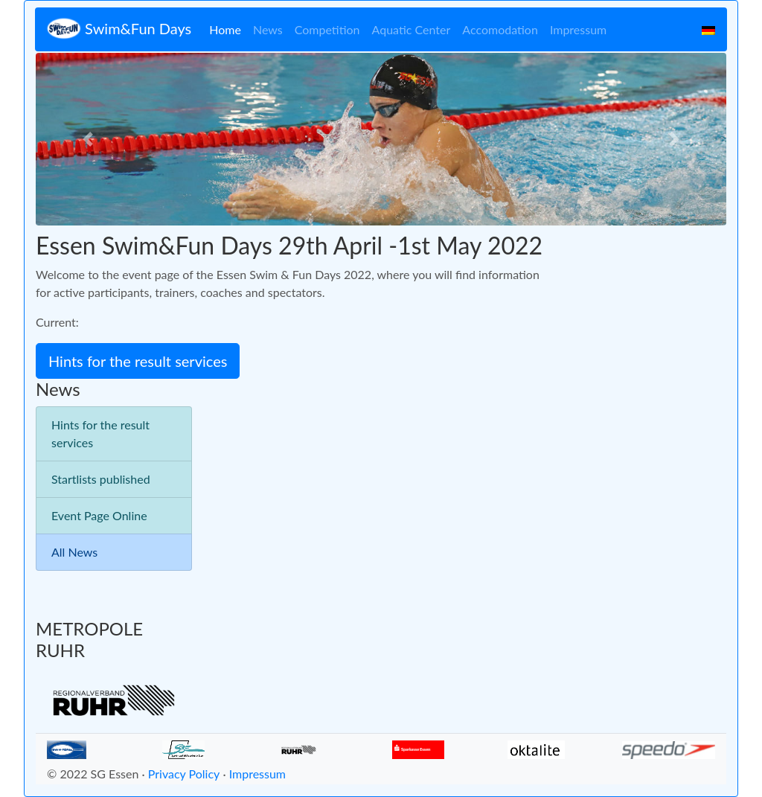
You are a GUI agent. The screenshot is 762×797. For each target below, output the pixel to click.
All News (74, 552)
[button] (87, 139)
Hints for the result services (100, 433)
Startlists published (100, 479)
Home (225, 29)
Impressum (578, 29)
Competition (327, 29)
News (268, 29)
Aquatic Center (411, 29)
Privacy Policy (184, 773)
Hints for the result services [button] (137, 361)
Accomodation (500, 29)
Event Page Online (99, 515)
